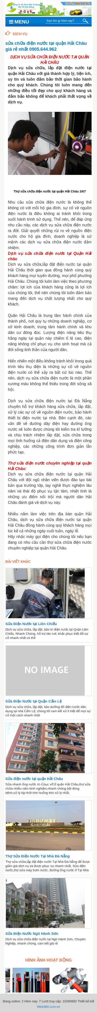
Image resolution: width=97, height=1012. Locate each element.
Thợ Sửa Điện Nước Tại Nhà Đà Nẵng (37, 856)
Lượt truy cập (51, 1001)
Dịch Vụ (16, 33)
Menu (19, 21)
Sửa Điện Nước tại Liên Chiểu (31, 624)
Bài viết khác (18, 562)
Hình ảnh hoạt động (48, 960)
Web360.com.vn (48, 1007)
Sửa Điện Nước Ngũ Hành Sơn (31, 933)
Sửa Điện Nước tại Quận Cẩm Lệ (33, 701)
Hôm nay (30, 1001)
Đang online (11, 1001)
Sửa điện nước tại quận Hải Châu (34, 779)
